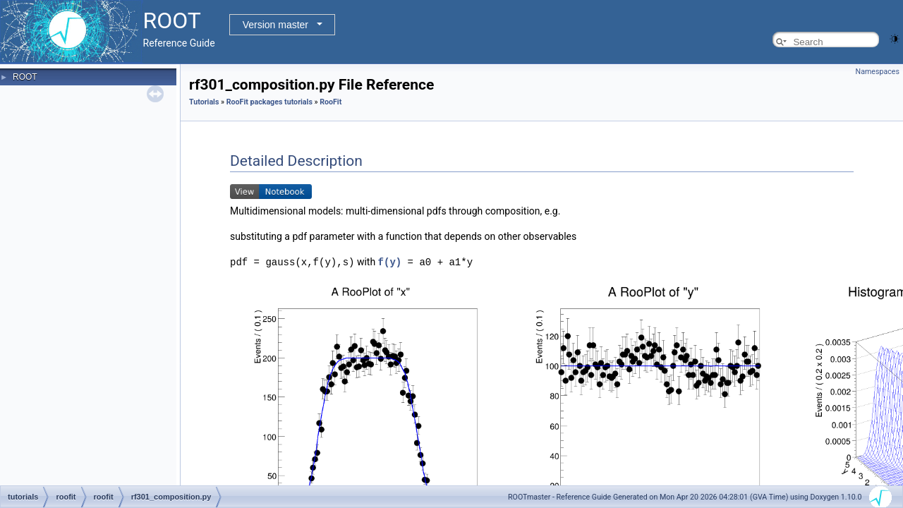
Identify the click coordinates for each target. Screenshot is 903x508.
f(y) (390, 261)
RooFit (330, 102)
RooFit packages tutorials (269, 102)
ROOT (25, 77)
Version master (275, 24)
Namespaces (877, 71)
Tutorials (204, 102)
